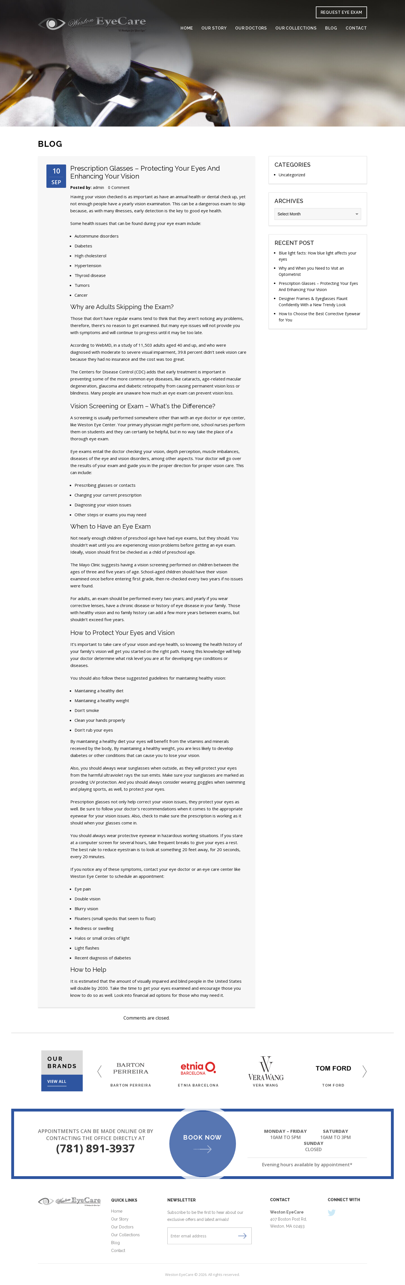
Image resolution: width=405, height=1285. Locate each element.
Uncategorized (292, 174)
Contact (356, 28)
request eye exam (341, 12)
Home (187, 28)
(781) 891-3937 (95, 1150)
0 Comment (119, 187)
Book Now (202, 1137)
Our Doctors (251, 28)
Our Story (214, 28)
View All (60, 1075)
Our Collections (296, 28)
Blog (331, 28)
